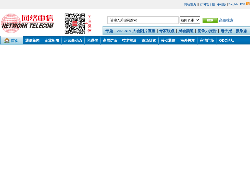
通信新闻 (32, 40)
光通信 (92, 40)
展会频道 (186, 31)
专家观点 (166, 31)
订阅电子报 (207, 4)
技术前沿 (129, 40)
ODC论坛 (226, 40)
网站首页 (190, 4)
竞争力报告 (207, 31)
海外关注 (187, 40)
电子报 (226, 31)
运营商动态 (73, 40)
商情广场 (207, 40)
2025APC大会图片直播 (136, 31)
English (233, 4)
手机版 (221, 4)
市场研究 (149, 40)
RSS (244, 4)
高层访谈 (110, 40)
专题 (109, 31)
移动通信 (168, 40)
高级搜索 (226, 20)
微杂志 (241, 31)
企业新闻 (52, 40)
